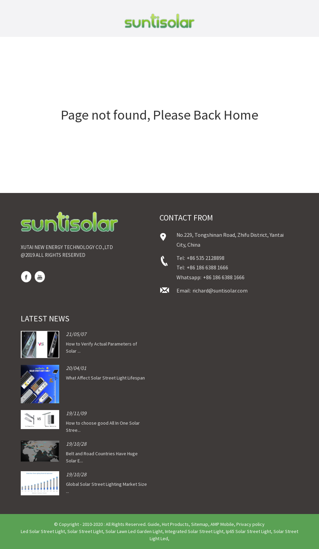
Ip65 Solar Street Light (248, 531)
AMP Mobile (222, 524)
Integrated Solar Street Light (194, 531)
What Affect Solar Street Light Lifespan (105, 378)
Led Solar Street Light (43, 531)
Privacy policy (250, 524)
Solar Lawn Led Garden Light (134, 531)
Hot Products (175, 524)
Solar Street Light (85, 531)
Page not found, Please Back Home (159, 114)
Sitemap (199, 524)
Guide (154, 524)
